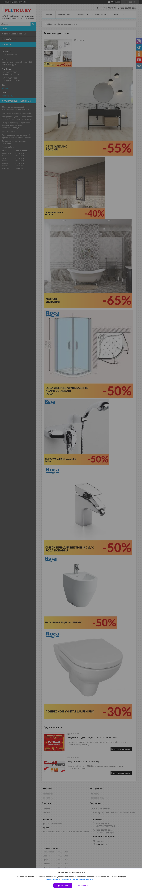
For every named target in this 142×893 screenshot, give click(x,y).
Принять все (62, 885)
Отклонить (83, 885)
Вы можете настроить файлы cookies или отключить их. (70, 879)
